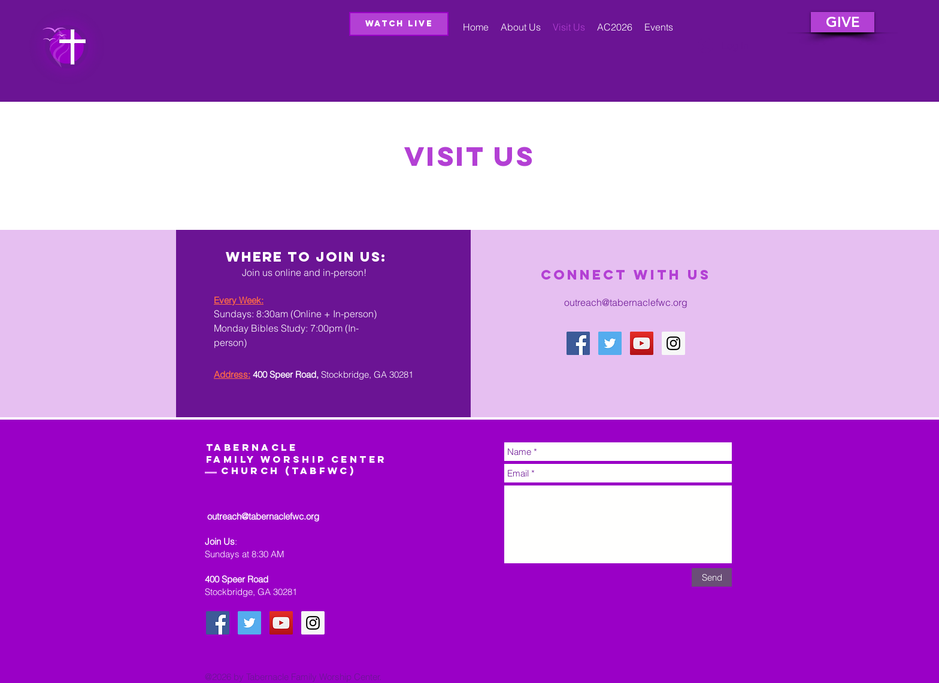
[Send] (712, 577)
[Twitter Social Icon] (610, 343)
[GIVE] (842, 22)
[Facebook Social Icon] (578, 343)
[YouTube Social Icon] (641, 343)
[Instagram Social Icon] (673, 343)
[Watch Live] (399, 24)
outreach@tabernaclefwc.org (625, 302)
